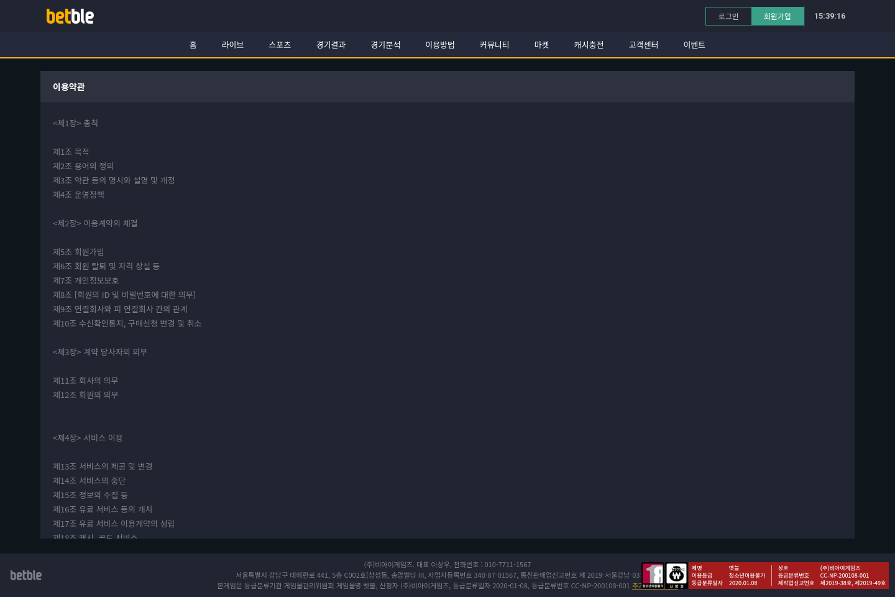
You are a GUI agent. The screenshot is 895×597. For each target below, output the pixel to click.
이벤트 (694, 44)
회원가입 (777, 16)
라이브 (233, 44)
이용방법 (440, 44)
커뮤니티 (495, 44)
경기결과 (331, 44)
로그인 (728, 16)
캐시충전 (589, 44)
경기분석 (385, 44)
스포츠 (280, 44)
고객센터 (644, 44)
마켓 (542, 44)
